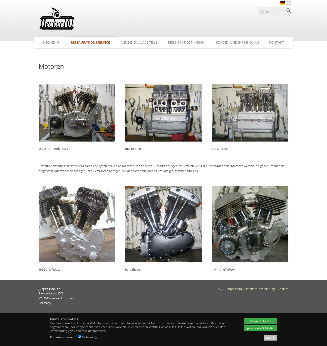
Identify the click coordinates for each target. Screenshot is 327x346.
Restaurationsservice (90, 42)
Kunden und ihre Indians (237, 42)
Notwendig (87, 337)
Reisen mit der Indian (186, 42)
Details (270, 338)
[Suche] (271, 11)
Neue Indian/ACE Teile (139, 42)
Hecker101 (52, 42)
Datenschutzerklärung (260, 289)
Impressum (234, 289)
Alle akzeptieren (260, 321)
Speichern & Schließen (260, 328)
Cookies (283, 289)
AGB (220, 289)
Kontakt (276, 42)
